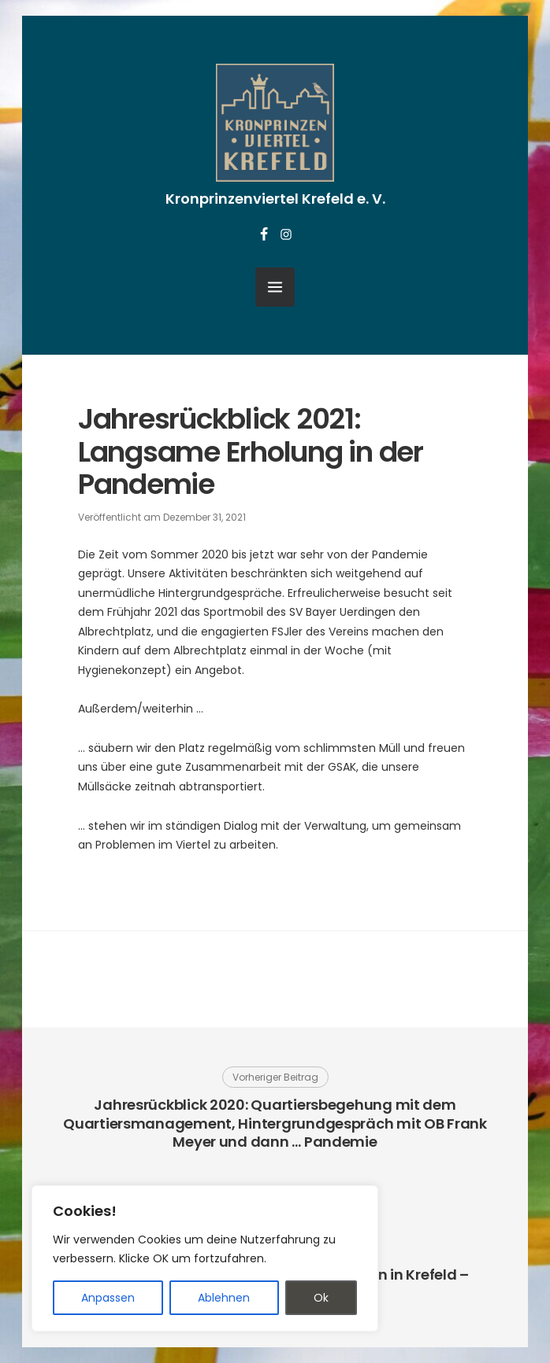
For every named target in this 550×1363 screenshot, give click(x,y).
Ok (321, 1298)
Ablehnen (224, 1298)
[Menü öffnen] (275, 287)
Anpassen (108, 1298)
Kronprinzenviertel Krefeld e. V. (275, 198)
